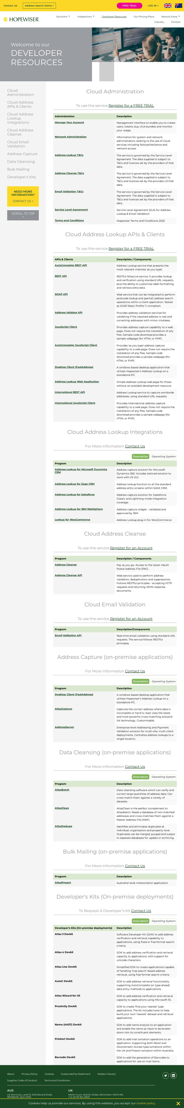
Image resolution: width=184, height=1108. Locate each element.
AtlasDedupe (63, 826)
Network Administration (71, 136)
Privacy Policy (30, 1073)
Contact (175, 21)
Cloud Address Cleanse (20, 132)
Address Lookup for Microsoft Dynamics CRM (81, 471)
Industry (159, 21)
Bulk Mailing (18, 169)
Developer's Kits (21, 177)
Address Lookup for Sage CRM (75, 484)
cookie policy (145, 1103)
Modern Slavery (107, 1073)
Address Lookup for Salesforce (75, 494)
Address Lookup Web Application (77, 381)
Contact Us (10, 5)
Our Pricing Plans (144, 16)
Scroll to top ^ (23, 215)
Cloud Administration (20, 92)
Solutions (61, 16)
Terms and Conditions (69, 220)
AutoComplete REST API (71, 265)
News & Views (169, 16)
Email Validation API (68, 635)
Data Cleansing (21, 161)
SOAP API (61, 294)
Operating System (164, 456)
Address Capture (22, 154)
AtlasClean (62, 808)
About (10, 1073)
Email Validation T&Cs (69, 191)
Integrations (84, 16)
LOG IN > (153, 5)
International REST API (70, 392)
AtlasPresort (63, 882)
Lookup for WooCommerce (72, 519)
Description (140, 456)
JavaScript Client (66, 326)
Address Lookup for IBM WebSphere (79, 509)
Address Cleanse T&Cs (69, 173)
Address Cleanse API (68, 575)
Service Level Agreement (71, 209)
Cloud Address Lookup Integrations (20, 118)
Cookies (49, 1073)
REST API (61, 276)
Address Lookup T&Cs (69, 155)
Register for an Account (131, 548)
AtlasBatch (62, 789)
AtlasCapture (63, 708)
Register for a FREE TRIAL (131, 105)
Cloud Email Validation (18, 144)
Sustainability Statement (75, 1073)
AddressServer (64, 727)
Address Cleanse (66, 564)
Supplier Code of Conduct (22, 1080)
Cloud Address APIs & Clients (20, 104)
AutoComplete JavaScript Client (76, 345)
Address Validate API (68, 312)
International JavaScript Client (75, 403)
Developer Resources (114, 16)
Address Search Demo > (39, 5)
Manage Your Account (69, 122)
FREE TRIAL (129, 5)
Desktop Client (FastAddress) (74, 367)
